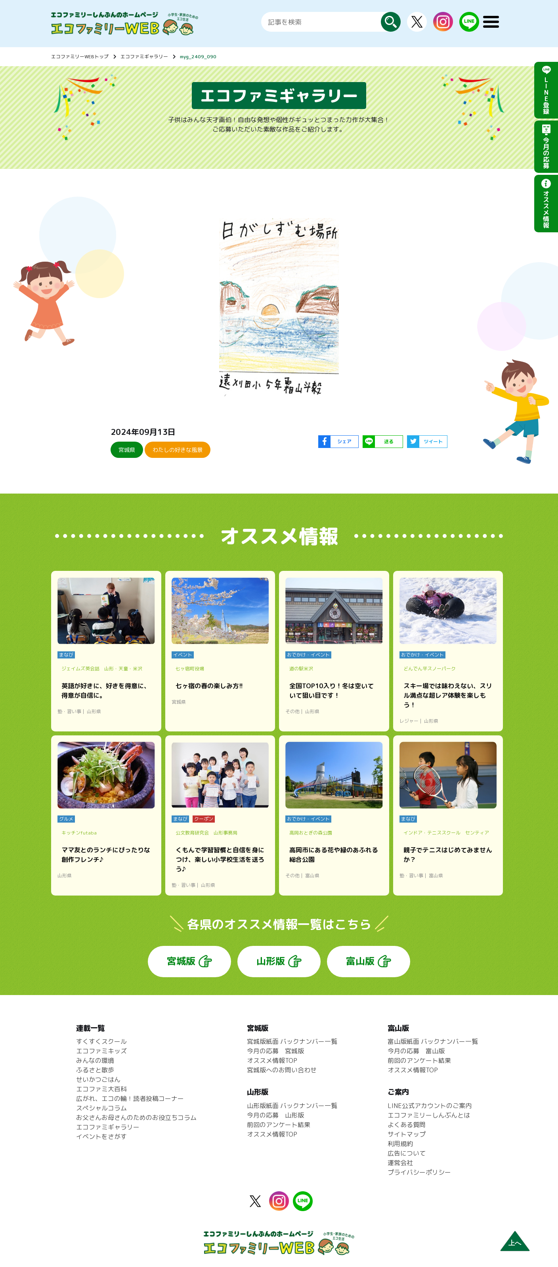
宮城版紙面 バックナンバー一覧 (292, 1041)
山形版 (270, 961)
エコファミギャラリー (144, 56)
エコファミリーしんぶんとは (429, 1115)
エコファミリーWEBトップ (80, 56)
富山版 (360, 961)
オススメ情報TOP (272, 1060)
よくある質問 (407, 1124)
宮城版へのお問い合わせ (282, 1070)
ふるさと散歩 (95, 1070)
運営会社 (400, 1162)
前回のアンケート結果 (278, 1124)
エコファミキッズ (101, 1051)
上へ (514, 1243)
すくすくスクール (101, 1041)
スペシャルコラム (101, 1108)
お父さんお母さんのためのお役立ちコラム (136, 1117)
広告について (407, 1153)
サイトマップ (407, 1134)
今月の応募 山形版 (275, 1115)
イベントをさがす (101, 1136)
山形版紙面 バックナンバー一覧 (292, 1105)
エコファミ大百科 (101, 1089)
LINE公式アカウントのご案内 (430, 1105)
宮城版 (181, 961)
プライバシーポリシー (419, 1172)
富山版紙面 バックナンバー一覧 (433, 1041)
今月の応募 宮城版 (275, 1051)
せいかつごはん (98, 1079)
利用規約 (400, 1143)
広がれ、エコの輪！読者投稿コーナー (130, 1098)
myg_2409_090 (198, 56)
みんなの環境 (95, 1060)
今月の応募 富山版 (416, 1051)
